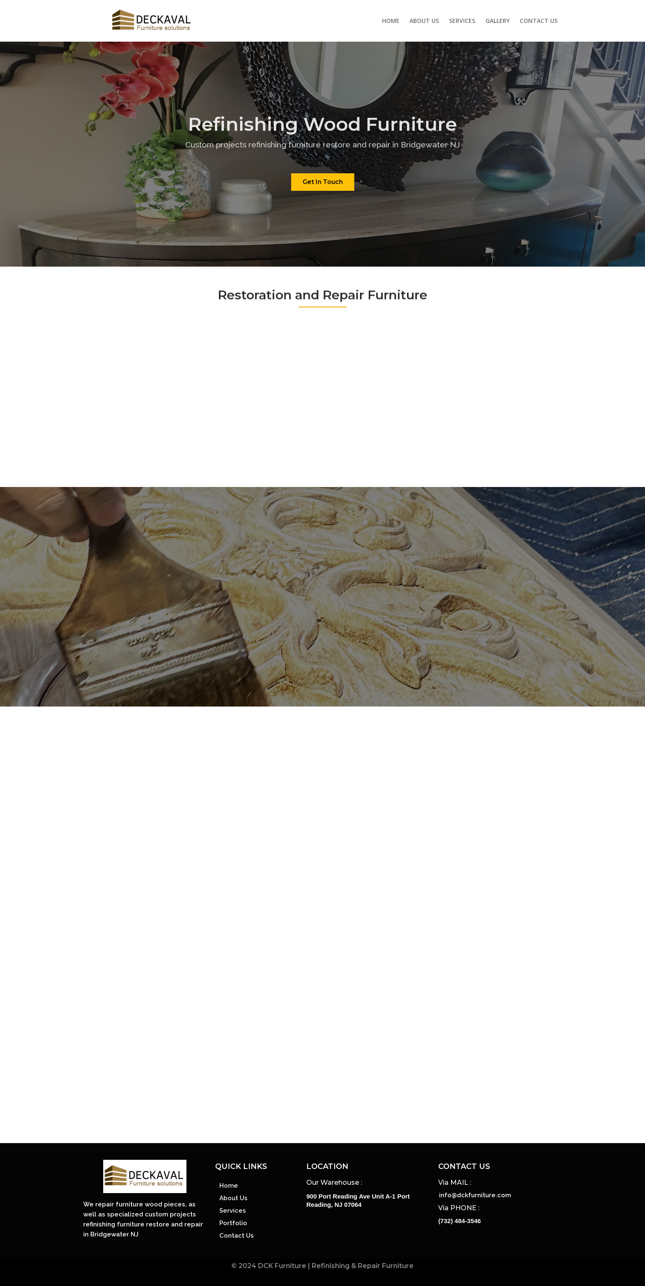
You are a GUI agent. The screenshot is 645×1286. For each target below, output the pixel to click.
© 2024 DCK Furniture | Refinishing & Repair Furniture (322, 1266)
